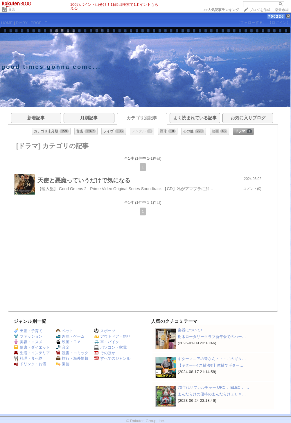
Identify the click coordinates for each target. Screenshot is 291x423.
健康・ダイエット (32, 347)
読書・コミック (72, 353)
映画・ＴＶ (68, 342)
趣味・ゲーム (70, 336)
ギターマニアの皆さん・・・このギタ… (212, 359)
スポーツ (104, 331)
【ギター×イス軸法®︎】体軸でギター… (210, 365)
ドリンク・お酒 (30, 364)
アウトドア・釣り (112, 336)
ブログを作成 (259, 10)
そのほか (104, 353)
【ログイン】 (279, 22)
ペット (64, 331)
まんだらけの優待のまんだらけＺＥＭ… (212, 394)
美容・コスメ (28, 342)
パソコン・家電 (110, 347)
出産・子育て (28, 331)
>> (221, 10)
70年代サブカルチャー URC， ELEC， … (213, 387)
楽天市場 (282, 10)
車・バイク (106, 342)
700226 (276, 16)
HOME (7, 23)
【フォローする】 (251, 22)
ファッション (28, 336)
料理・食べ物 (28, 358)
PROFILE (39, 23)
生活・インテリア (32, 353)
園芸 (62, 364)
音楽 (11, 9)
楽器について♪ (190, 330)
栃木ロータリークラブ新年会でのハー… (212, 336)
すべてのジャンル (112, 358)
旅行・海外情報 (72, 358)
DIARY (22, 23)
